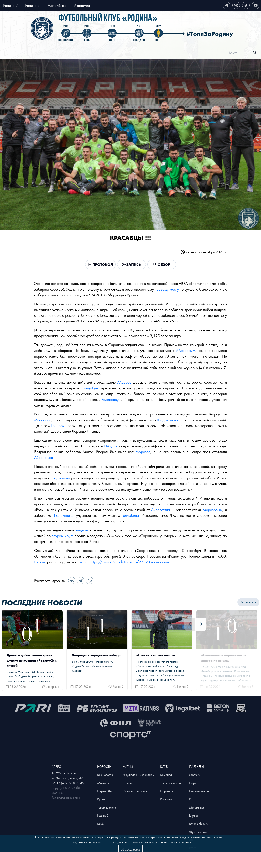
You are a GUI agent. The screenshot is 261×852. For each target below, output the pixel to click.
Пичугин (110, 445)
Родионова (61, 477)
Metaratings (197, 807)
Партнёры (167, 791)
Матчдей (103, 783)
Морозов (142, 451)
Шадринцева (167, 419)
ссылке (82, 561)
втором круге (63, 535)
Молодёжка (56, 5)
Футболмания (198, 832)
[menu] (135, 52)
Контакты (166, 799)
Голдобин (90, 387)
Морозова (42, 419)
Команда (166, 775)
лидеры (82, 529)
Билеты (40, 561)
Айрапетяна (43, 457)
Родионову (110, 399)
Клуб (100, 824)
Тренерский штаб (171, 783)
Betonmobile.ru (198, 824)
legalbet (194, 815)
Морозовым (212, 509)
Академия (82, 5)
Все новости (248, 602)
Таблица (128, 783)
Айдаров (124, 382)
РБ (190, 799)
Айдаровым (185, 350)
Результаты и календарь (138, 775)
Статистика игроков (135, 791)
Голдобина (130, 515)
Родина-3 (32, 5)
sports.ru (194, 775)
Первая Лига (105, 791)
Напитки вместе (199, 791)
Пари (192, 783)
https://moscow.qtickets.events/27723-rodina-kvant (130, 561)
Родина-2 (10, 5)
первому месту (167, 289)
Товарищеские (106, 807)
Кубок (101, 799)
